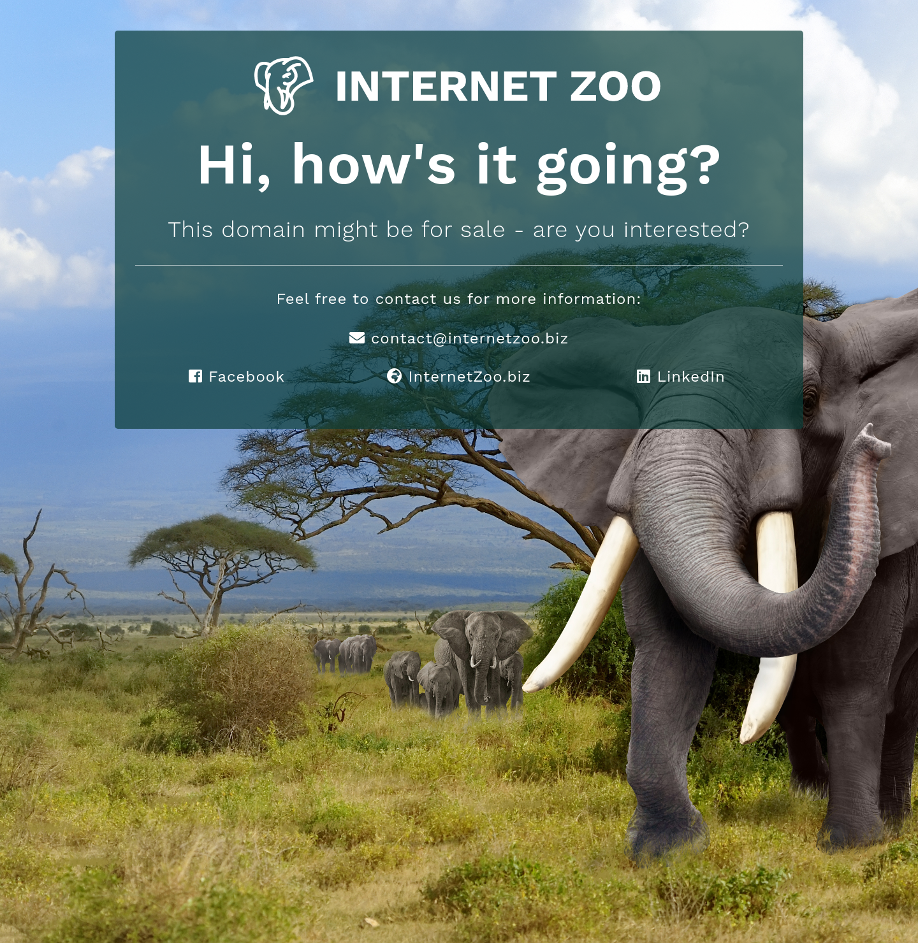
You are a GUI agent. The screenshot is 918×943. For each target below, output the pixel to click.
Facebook (237, 376)
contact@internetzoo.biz (459, 338)
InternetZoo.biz (458, 376)
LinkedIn (681, 376)
